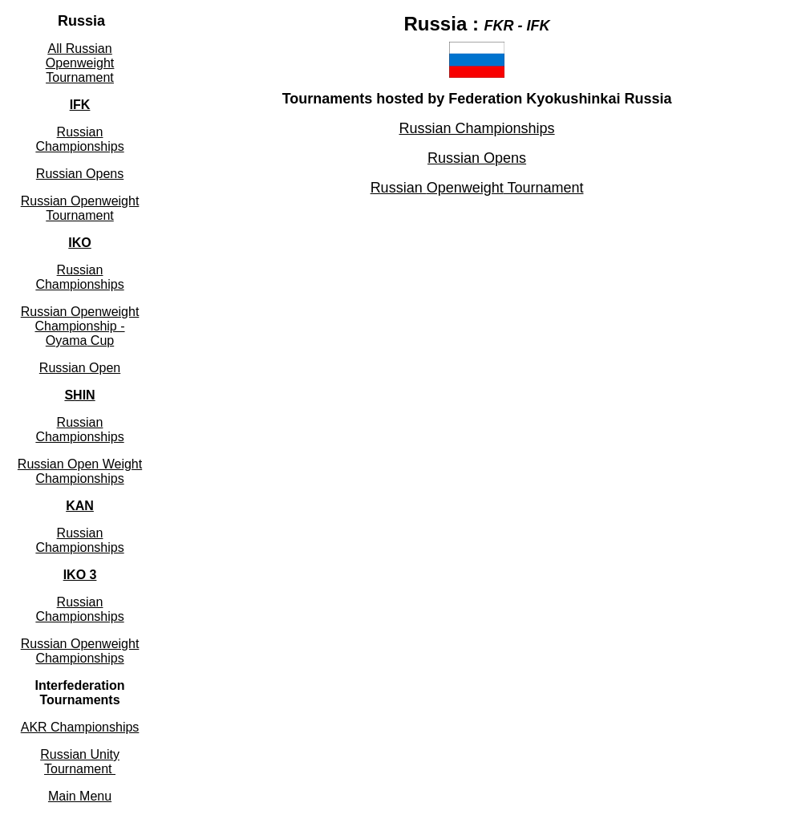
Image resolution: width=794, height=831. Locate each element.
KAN (80, 506)
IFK (80, 104)
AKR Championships (80, 727)
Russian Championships (79, 540)
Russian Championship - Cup (80, 326)
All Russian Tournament (80, 63)
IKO (79, 242)
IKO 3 (80, 575)
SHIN (79, 395)
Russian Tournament (80, 208)
